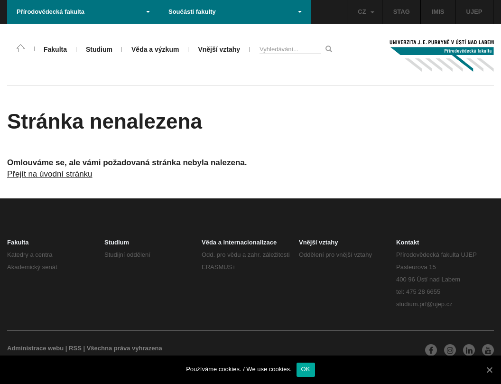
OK (305, 369)
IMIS (438, 11)
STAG (401, 11)
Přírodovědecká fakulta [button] (83, 11)
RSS (75, 348)
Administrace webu (35, 348)
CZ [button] (366, 11)
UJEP (474, 11)
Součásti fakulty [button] (235, 11)
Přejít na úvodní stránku (50, 173)
